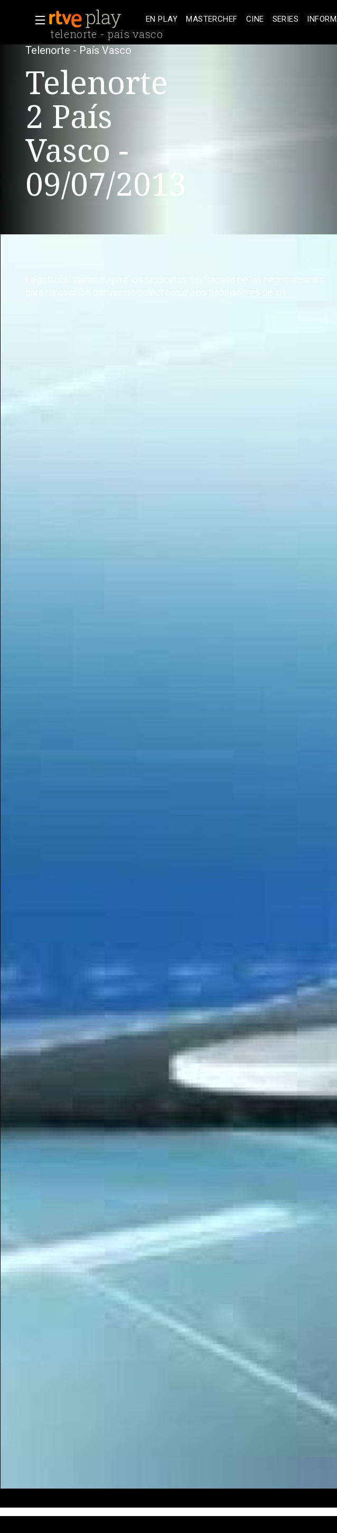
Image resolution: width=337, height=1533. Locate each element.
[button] (37, 20)
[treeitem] (161, 19)
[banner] (95, 19)
